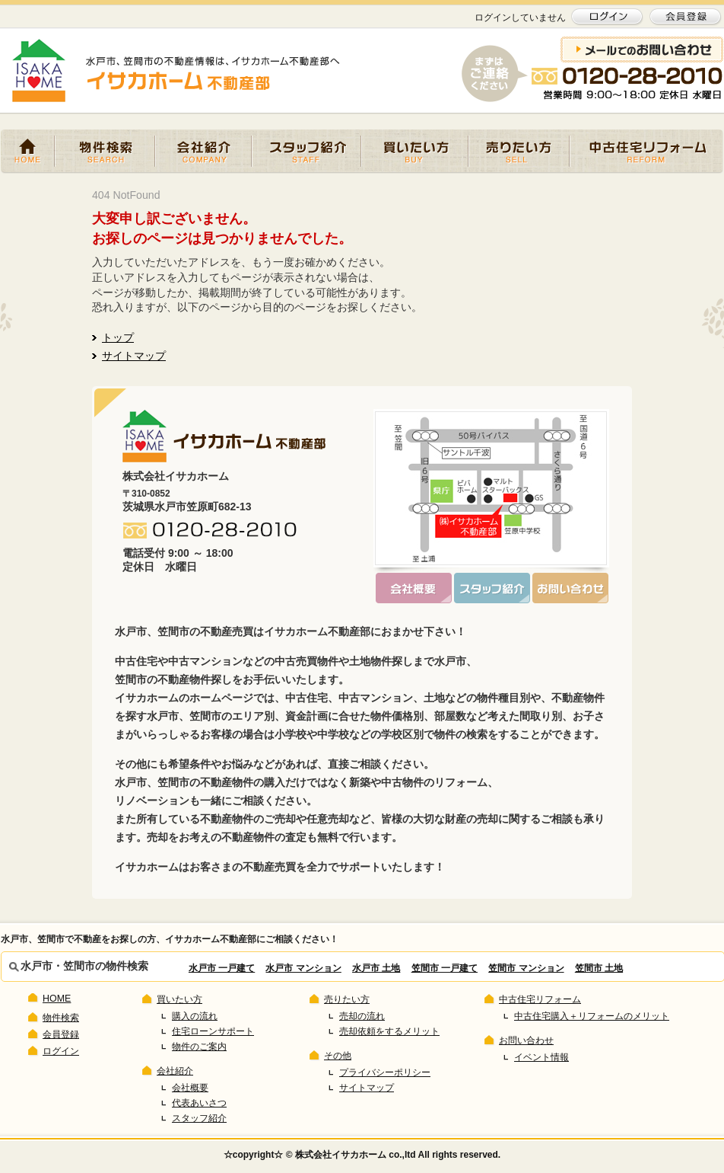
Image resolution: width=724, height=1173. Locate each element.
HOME (28, 151)
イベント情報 (541, 1057)
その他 (337, 1055)
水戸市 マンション (303, 968)
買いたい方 (414, 151)
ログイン (61, 1051)
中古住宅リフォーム (646, 151)
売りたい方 (519, 151)
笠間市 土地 (599, 968)
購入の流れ (195, 1016)
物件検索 (105, 151)
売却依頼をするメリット (389, 1031)
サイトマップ (134, 356)
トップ (118, 337)
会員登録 (61, 1034)
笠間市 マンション (526, 968)
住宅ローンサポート (213, 1031)
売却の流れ (362, 1016)
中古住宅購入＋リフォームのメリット (591, 1016)
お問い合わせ (526, 1040)
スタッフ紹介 (306, 151)
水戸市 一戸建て (222, 968)
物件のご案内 (199, 1046)
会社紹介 (203, 151)
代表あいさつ (199, 1103)
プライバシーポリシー (384, 1072)
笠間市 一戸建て (444, 968)
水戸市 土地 (376, 968)
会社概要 (190, 1087)
